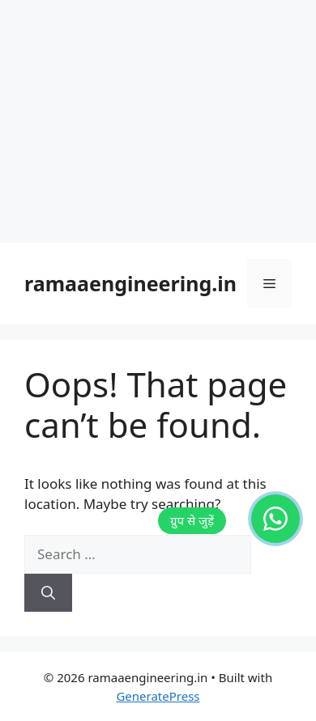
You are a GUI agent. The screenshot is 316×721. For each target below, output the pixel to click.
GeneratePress (157, 696)
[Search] (48, 593)
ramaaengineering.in (130, 283)
